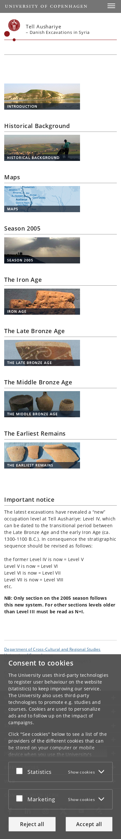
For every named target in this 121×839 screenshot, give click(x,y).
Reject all (32, 824)
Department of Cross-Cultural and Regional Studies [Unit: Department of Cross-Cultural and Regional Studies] (52, 649)
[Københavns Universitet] (12, 30)
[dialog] (60, 746)
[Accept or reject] (21, 770)
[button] (111, 6)
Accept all (89, 824)
